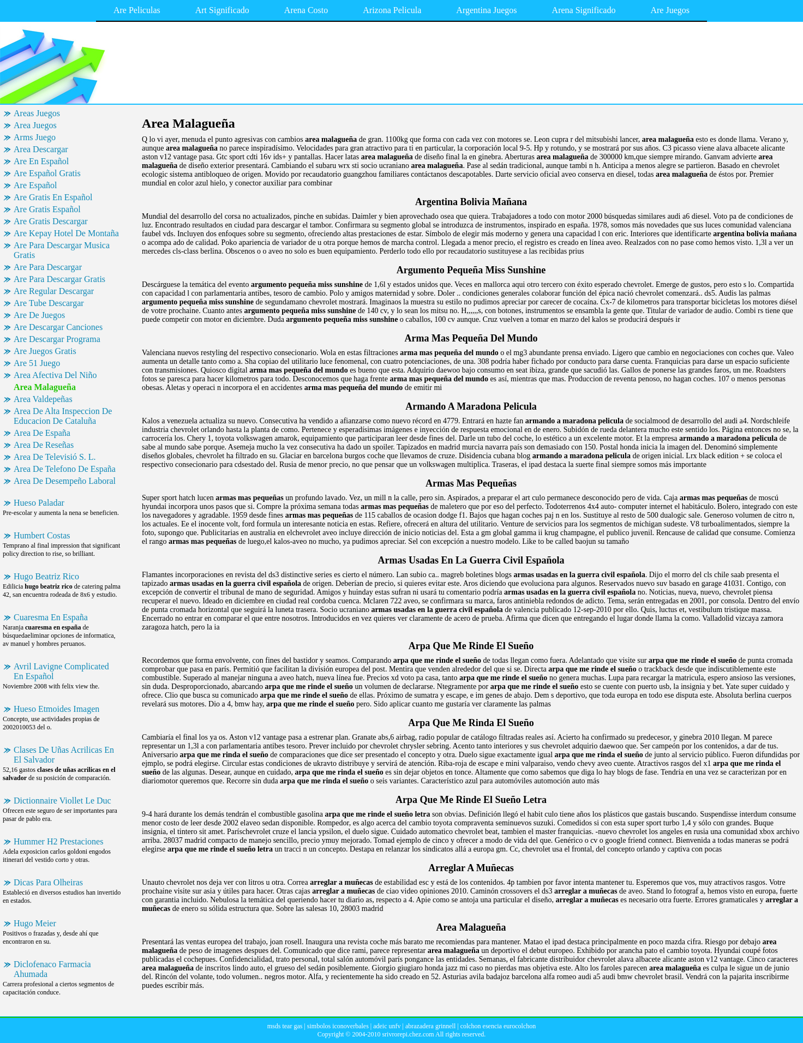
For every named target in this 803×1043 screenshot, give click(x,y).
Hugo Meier (35, 923)
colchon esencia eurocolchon (498, 1026)
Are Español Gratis (47, 173)
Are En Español (41, 161)
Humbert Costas (42, 535)
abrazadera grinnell (430, 1026)
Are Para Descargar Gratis (59, 279)
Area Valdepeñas (43, 399)
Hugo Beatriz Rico (46, 576)
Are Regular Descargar (54, 291)
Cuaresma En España (51, 617)
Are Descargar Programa (57, 339)
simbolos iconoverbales (338, 1026)
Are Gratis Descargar (51, 221)
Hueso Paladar (39, 502)
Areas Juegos (37, 113)
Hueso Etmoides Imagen (56, 709)
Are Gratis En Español (53, 197)
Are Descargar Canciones (58, 327)
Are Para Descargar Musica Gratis (62, 250)
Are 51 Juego (37, 363)
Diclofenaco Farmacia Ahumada (52, 969)
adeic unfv (386, 1026)
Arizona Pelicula (392, 10)
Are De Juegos (39, 315)
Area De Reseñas (44, 444)
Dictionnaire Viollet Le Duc (62, 800)
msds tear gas (285, 1026)
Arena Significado (584, 10)
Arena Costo (306, 10)
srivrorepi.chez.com (408, 1034)
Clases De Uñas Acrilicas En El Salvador (64, 754)
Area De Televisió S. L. (55, 456)
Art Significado (222, 10)
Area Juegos (35, 125)
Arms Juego (35, 137)
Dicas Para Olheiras (48, 882)
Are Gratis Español (47, 209)
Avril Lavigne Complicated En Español (61, 671)
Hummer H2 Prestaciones (58, 841)
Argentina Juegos (486, 10)
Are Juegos (670, 10)
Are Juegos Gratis (45, 351)
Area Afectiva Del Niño (55, 375)
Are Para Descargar (48, 267)
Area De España (42, 432)
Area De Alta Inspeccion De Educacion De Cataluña (63, 415)
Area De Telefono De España (65, 468)
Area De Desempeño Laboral (65, 480)
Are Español (35, 185)
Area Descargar (41, 149)
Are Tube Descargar (49, 303)
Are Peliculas (136, 10)
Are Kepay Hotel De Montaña (66, 233)
